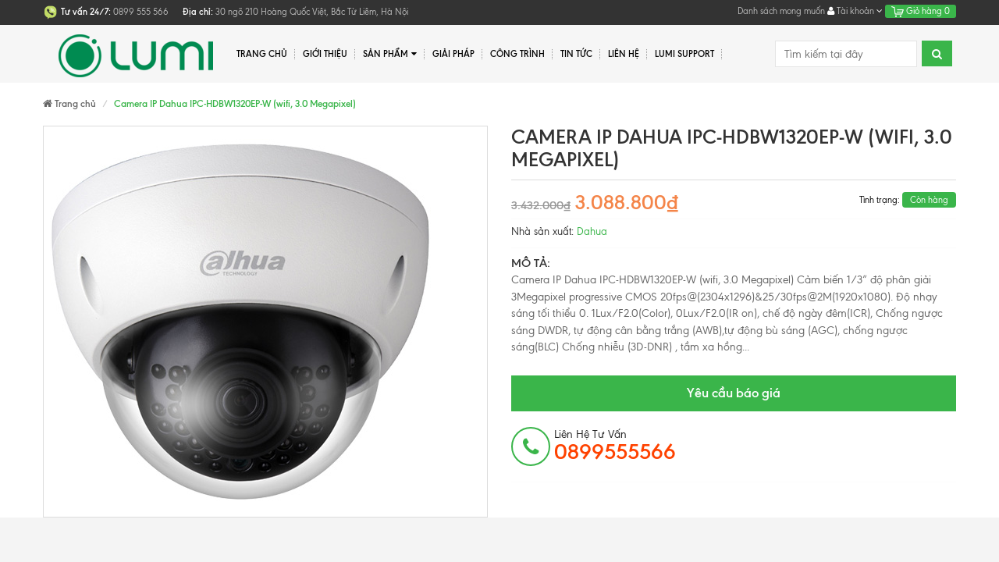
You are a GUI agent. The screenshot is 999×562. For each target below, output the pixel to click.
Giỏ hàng (920, 10)
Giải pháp (453, 53)
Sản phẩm (390, 54)
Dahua (592, 231)
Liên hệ (623, 53)
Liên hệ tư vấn (615, 446)
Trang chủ (261, 53)
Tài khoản (855, 10)
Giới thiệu (325, 53)
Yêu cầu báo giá (733, 392)
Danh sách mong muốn (781, 10)
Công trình (517, 53)
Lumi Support (684, 53)
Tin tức (576, 53)
